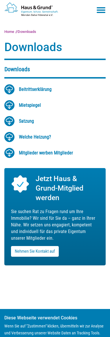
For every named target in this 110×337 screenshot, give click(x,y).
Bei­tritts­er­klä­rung (35, 89)
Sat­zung (26, 121)
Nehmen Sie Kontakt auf (35, 251)
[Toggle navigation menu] (101, 10)
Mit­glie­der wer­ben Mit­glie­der (46, 153)
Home (9, 31)
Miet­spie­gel (30, 105)
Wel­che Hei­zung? (35, 137)
